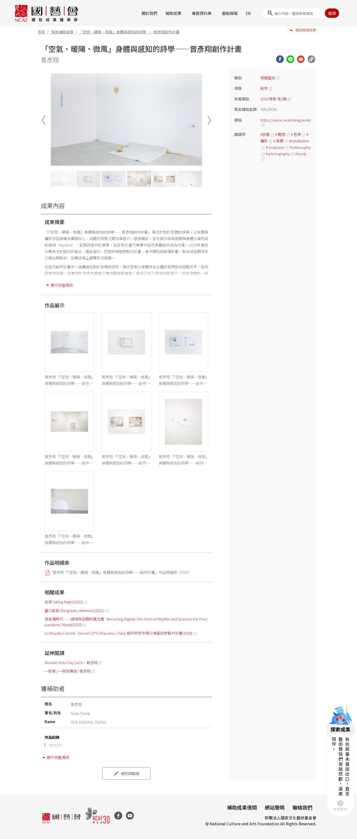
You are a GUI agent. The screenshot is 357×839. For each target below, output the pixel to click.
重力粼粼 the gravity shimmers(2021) (74, 610)
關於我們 (149, 13)
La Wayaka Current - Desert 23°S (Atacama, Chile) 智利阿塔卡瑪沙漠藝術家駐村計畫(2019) (118, 633)
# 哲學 (296, 134)
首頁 (41, 31)
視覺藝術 (267, 77)
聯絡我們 (302, 807)
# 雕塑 (280, 134)
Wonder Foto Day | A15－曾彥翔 (71, 662)
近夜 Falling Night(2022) (64, 601)
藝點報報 (230, 13)
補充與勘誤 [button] (130, 773)
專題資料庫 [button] (201, 13)
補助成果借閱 (242, 807)
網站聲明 (275, 807)
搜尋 (332, 13)
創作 (264, 88)
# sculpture (275, 147)
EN (248, 13)
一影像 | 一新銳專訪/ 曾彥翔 (67, 671)
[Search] (302, 13)
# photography (278, 153)
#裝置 (265, 134)
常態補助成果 (62, 31)
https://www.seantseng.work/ (285, 120)
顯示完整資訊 (62, 285)
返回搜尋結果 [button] (305, 30)
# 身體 (278, 140)
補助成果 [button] (173, 13)
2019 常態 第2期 (273, 98)
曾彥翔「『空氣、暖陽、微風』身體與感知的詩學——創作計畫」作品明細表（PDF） (122, 572)
